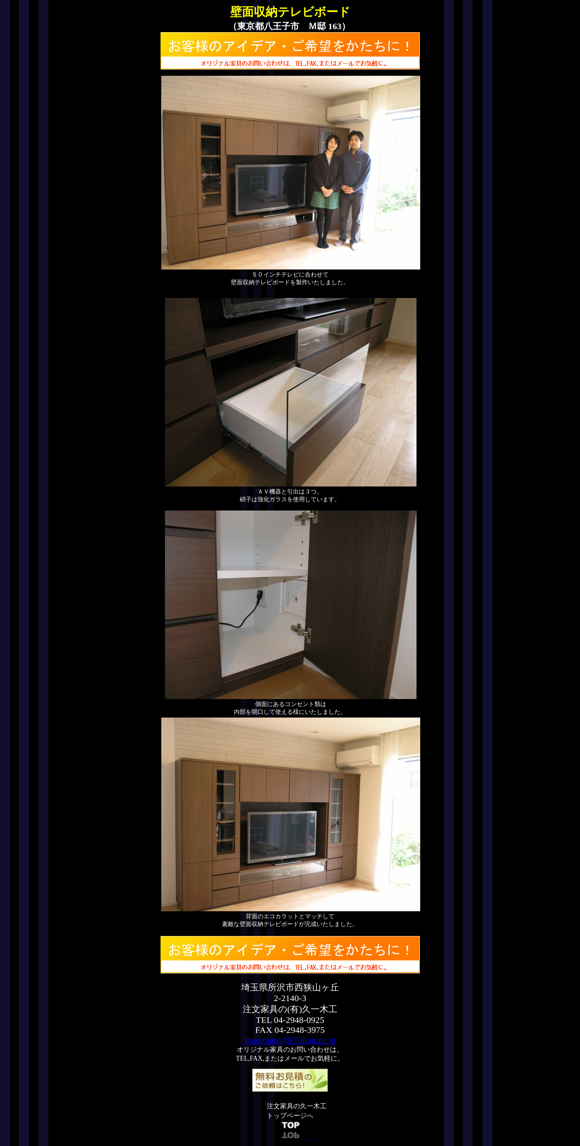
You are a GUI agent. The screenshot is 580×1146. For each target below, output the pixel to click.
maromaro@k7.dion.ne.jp (290, 1040)
